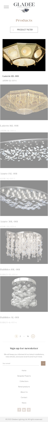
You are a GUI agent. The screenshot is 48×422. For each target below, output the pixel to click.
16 (28, 336)
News (24, 403)
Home (24, 371)
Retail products (24, 387)
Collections (24, 381)
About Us (24, 392)
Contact (24, 397)
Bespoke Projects (24, 376)
